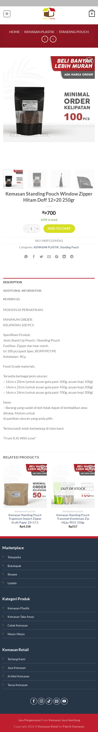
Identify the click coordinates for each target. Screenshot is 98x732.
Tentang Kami (16, 659)
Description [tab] (12, 282)
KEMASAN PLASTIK (39, 32)
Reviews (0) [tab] (11, 299)
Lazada (12, 583)
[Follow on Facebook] (33, 701)
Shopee (12, 574)
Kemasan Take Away (21, 616)
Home (14, 32)
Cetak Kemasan (18, 625)
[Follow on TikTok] (49, 701)
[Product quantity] (31, 228)
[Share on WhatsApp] (26, 256)
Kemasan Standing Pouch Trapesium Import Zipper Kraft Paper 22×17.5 (25, 518)
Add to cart (59, 228)
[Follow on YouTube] (64, 701)
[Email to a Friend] (49, 256)
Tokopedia (14, 557)
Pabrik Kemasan (73, 726)
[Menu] (7, 13)
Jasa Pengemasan (29, 720)
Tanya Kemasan (18, 685)
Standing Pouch (74, 32)
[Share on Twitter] (41, 256)
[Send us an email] (56, 701)
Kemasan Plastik (18, 608)
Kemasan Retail (48, 726)
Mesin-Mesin (16, 634)
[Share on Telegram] (71, 256)
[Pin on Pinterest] (56, 256)
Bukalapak (14, 566)
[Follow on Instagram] (41, 701)
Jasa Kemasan (17, 667)
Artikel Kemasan (18, 676)
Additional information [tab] (22, 290)
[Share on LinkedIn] (64, 256)
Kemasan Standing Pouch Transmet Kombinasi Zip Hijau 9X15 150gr (73, 518)
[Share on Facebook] (33, 256)
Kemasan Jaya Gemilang (64, 720)
